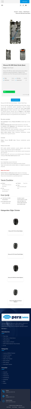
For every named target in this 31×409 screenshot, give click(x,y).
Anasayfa (16, 11)
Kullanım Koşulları (21, 407)
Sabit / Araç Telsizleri (7, 358)
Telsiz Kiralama (6, 340)
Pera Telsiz (13, 405)
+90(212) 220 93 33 (10, 392)
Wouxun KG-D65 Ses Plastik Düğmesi (15, 277)
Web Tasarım (9, 407)
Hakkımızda (5, 374)
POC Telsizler (6, 362)
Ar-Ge (4, 345)
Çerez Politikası (14, 407)
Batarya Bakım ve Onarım (8, 341)
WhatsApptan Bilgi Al (9, 91)
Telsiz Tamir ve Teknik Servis (9, 338)
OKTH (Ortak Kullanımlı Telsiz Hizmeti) (11, 343)
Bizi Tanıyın (4, 328)
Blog (4, 381)
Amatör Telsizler (6, 357)
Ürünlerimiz (5, 379)
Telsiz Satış (5, 336)
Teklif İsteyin (24, 1)
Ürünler (20, 11)
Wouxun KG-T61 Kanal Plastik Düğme (15, 254)
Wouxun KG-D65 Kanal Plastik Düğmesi (16, 301)
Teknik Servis (6, 375)
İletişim (4, 383)
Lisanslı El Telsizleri (7, 355)
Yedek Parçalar (26, 11)
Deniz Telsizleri (6, 360)
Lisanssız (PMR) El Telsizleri (9, 353)
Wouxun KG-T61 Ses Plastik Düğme (15, 231)
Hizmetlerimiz (6, 377)
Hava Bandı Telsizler (7, 364)
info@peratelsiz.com (10, 397)
